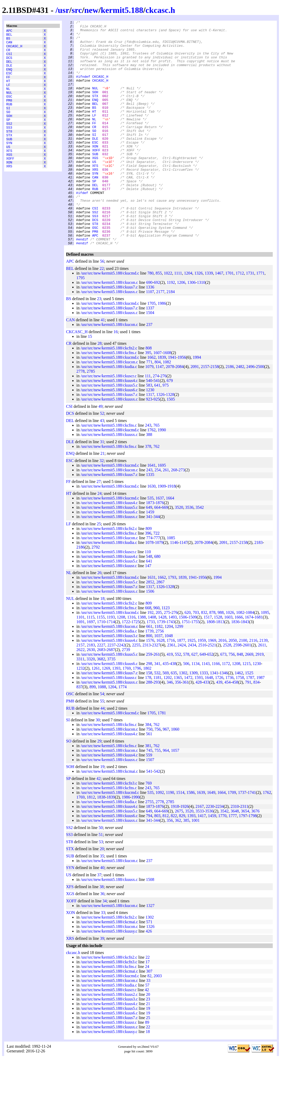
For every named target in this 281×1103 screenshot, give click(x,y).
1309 (193, 718)
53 (101, 887)
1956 (182, 402)
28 (100, 388)
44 (102, 753)
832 (204, 657)
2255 (136, 690)
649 (149, 552)
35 (102, 901)
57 (147, 1030)
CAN (9, 45)
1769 (127, 713)
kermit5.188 (122, 10)
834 (256, 727)
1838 (101, 842)
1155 (101, 662)
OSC (9, 110)
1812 (91, 842)
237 (149, 369)
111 (148, 421)
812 (166, 860)
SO (8, 129)
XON (9, 189)
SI (8, 124)
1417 (202, 860)
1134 (195, 708)
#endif (82, 283)
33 (103, 957)
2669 (249, 699)
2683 (101, 694)
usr (63, 10)
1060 (175, 774)
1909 (162, 531)
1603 (228, 662)
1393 (116, 713)
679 (170, 425)
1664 (170, 543)
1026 (230, 657)
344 (157, 561)
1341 (214, 718)
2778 (80, 416)
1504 (150, 357)
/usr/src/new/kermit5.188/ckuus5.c (109, 430)
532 (157, 718)
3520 (179, 552)
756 (232, 699)
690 (149, 327)
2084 (179, 411)
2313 (146, 690)
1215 (246, 708)
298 (149, 708)
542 (157, 816)
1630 (151, 531)
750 (149, 774)
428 (199, 727)
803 (157, 860)
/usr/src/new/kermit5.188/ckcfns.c (109, 397)
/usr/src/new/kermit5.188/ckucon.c (109, 327)
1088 (102, 732)
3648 (235, 856)
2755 (149, 846)
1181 (157, 722)
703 (196, 657)
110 (148, 596)
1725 (135, 666)
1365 (178, 722)
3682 (101, 704)
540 (149, 425)
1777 (233, 860)
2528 (227, 690)
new (91, 10)
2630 (91, 694)
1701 (229, 318)
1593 (199, 722)
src (76, 10)
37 (99, 920)
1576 (150, 685)
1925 (191, 685)
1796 (137, 713)
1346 (224, 718)
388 (149, 479)
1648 (209, 722)
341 (149, 561)
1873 (150, 547)
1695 (162, 510)
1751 (186, 666)
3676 (255, 856)
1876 (160, 547)
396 (148, 578)
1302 (183, 718)
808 (149, 393)
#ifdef (82, 227)
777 (157, 583)
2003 (158, 1021)
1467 (219, 318)
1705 (151, 348)
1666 (239, 662)
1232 (80, 713)
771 (149, 407)
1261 (96, 713)
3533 (200, 856)
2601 (247, 690)
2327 (156, 690)
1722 (126, 666)
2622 (80, 694)
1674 (249, 662)
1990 (162, 475)
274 (156, 421)
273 (182, 515)
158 (149, 718)
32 (102, 505)
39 (102, 983)
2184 (170, 336)
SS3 (9, 147)
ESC (9, 82)
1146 (174, 587)
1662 (151, 402)
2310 (235, 851)
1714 (111, 666)
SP (8, 138)
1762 (151, 475)
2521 (212, 690)
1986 (162, 348)
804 (158, 407)
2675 (179, 856)
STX (9, 156)
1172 (226, 708)
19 (102, 811)
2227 (101, 690)
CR (8, 54)
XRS (9, 194)
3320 (90, 704)
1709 (232, 837)
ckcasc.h (160, 10)
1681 (258, 662)
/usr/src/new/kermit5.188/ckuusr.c (109, 610)
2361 (171, 690)
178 (148, 722)
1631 (151, 622)
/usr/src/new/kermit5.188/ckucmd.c (110, 318)
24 (99, 538)
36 (102, 938)
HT (8, 91)
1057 (175, 795)
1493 (172, 662)
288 (149, 727)
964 (166, 795)
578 (186, 699)
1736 (230, 722)
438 (173, 708)
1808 (210, 666)
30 (98, 765)
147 (148, 610)
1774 (122, 732)
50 (101, 872)
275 (167, 657)
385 (186, 865)
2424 (182, 690)
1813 (220, 666)
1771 (260, 318)
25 (99, 569)
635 (174, 718)
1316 (131, 662)
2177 (160, 336)
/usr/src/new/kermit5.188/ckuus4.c (109, 425)
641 (157, 430)
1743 (170, 666)
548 (149, 601)
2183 (258, 587)
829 (182, 860)
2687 (111, 694)
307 (149, 1016)
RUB (9, 119)
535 (150, 543)
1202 (168, 722)
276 (163, 421)
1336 (150, 332)
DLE (9, 73)
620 (187, 657)
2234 (219, 851)
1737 (242, 837)
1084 (250, 657)
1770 (222, 860)
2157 (205, 411)
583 (149, 430)
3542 (200, 552)
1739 (161, 666)
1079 (149, 411)
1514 (180, 837)
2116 (253, 685)
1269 (106, 713)
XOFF (10, 184)
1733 (151, 666)
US (8, 170)
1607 (157, 397)
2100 (243, 685)
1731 (250, 318)
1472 (188, 722)
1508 (150, 924)
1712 (240, 318)
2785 (91, 416)
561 (149, 779)
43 (102, 465)
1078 (149, 587)
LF (8, 96)
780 (150, 318)
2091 (194, 411)
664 (157, 552)
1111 (178, 318)
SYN (9, 166)
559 (149, 800)
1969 (212, 685)
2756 (160, 676)
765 (156, 470)
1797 (243, 860)
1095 (265, 657)
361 (185, 727)
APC (9, 31)
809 (149, 573)
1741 (252, 837)
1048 (169, 680)
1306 (191, 327)
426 (149, 976)
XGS (9, 180)
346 (170, 727)
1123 (166, 653)
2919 (259, 699)
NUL (9, 105)
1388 (142, 662)
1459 (150, 557)
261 (166, 515)
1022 (168, 318)
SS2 (9, 142)
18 (102, 643)
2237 (111, 690)
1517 (208, 662)
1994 (197, 402)
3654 (245, 856)
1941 (172, 402)
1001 (195, 865)
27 (99, 526)
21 (102, 498)
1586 (190, 837)
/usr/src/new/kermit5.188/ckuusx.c (109, 336)
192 (150, 657)
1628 (160, 685)
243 (148, 470)
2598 (237, 690)
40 (102, 912)
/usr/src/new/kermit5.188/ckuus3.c (109, 680)
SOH (9, 133)
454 (227, 727)
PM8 (9, 115)
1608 (167, 397)
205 (159, 657)
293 (157, 727)
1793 (172, 622)
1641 (151, 510)
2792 (96, 592)
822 (174, 860)
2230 (210, 851)
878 (212, 657)
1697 (91, 666)
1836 (235, 666)
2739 (126, 694)
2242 (121, 690)
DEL (9, 68)
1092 (160, 837)
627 (194, 699)
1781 (162, 758)
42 (99, 823)
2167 (200, 851)
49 (100, 451)
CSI (9, 59)
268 (174, 515)
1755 (195, 666)
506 (186, 708)
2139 (263, 685)
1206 (181, 327)
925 (157, 444)
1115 (90, 662)
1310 (201, 327)
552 (178, 699)
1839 (162, 402)
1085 (171, 583)
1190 (170, 837)
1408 (152, 662)
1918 (171, 531)
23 (99, 343)
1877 (181, 685)
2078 (170, 411)
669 (165, 552)
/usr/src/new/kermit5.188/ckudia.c (109, 411)
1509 (192, 662)
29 (99, 786)
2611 (262, 690)
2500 (260, 411)
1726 (219, 722)
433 (206, 727)
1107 (150, 336)
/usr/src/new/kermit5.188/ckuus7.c (109, 332)
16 (116, 376)
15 (90, 381)
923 (149, 444)
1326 (198, 318)
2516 (202, 690)
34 (104, 946)
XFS (9, 175)
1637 (160, 543)
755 (158, 795)
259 (149, 699)
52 (102, 458)
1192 (171, 327)
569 (166, 718)
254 (158, 515)
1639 (201, 837)
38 (102, 931)
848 (240, 699)
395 (148, 397)
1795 (80, 322)
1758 (240, 722)
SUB (9, 161)
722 (156, 578)
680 (157, 601)
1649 (211, 837)
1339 (209, 318)
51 (101, 879)
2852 (150, 627)
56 (102, 306)
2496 (250, 411)
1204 (188, 318)
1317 (150, 439)
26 (99, 617)
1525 (249, 718)
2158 (215, 411)
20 (102, 893)
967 (166, 774)
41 (103, 365)
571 (149, 967)
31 (102, 486)
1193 (111, 662)
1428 (162, 662)
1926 (184, 851)
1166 (216, 708)
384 (148, 769)
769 (149, 828)
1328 (170, 439)
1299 (179, 671)
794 (149, 860)
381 (148, 790)
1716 (171, 685)
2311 (244, 851)
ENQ (9, 77)
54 (102, 739)
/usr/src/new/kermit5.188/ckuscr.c (109, 421)
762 (156, 491)
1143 (206, 708)
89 (147, 1067)
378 (148, 491)
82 (149, 1021)
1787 (250, 722)
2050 (233, 685)
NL (8, 101)
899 (93, 732)
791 (248, 727)
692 (157, 327)
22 (102, 313)
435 (166, 708)
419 (170, 699)
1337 (150, 353)
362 (178, 865)
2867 (160, 627)
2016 (222, 685)
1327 (150, 950)
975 (166, 430)
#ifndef (83, 88)
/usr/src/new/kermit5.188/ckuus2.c (109, 1039)
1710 (101, 666)
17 (148, 1007)
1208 (121, 662)
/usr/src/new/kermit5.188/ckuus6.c (109, 435)
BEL (9, 36)
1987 (260, 722)
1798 (252, 860)
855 (159, 318)
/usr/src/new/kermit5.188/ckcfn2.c (109, 393)
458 (235, 727)
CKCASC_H (14, 50)
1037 (158, 680)
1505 (171, 444)
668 (148, 653)
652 (210, 699)
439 (219, 727)
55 (102, 746)
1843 (245, 666)
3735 (111, 704)
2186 (230, 411)
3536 (189, 552)
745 (149, 795)
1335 (150, 519)
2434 (192, 690)
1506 (150, 636)
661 (149, 671)
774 (149, 583)
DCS (9, 63)
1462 (239, 718)
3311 (80, 704)
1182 (159, 671)
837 (79, 732)
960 (156, 653)
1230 (150, 435)
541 (157, 425)
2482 (240, 411)
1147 (160, 411)
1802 (147, 713)
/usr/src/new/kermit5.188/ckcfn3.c (109, 828)
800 (149, 680)
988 (221, 657)
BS (8, 40)
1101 (80, 662)
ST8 (9, 152)
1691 (80, 666)
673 (223, 699)
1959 (202, 685)
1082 (167, 407)
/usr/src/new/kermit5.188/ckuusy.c (109, 976)
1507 (150, 804)
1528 (218, 662)
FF (8, 87)
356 (178, 727)
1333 (204, 718)
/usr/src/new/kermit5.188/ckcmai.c (109, 816)
